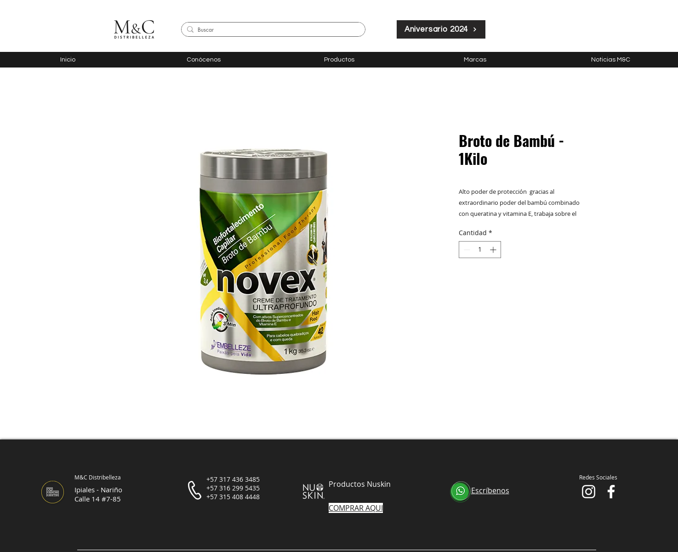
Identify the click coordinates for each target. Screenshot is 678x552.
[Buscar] (272, 30)
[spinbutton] (480, 250)
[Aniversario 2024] (441, 29)
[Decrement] (466, 250)
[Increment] (494, 250)
